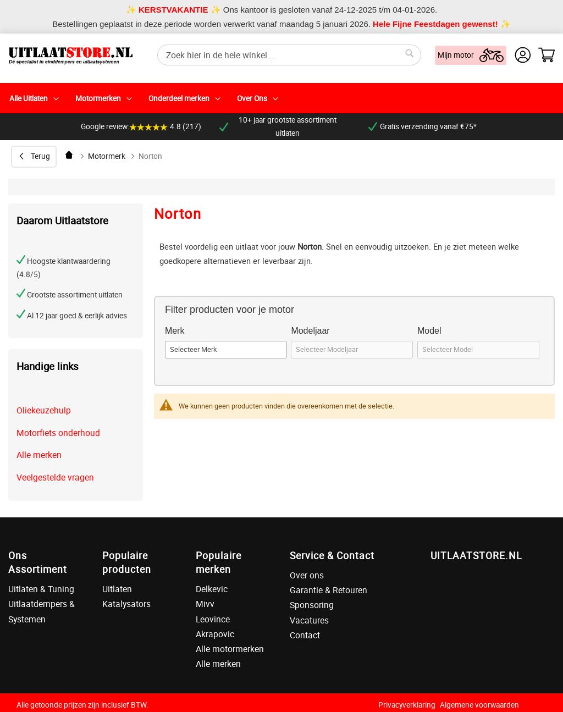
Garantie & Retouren (328, 590)
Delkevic (212, 589)
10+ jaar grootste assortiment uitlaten (277, 126)
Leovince (213, 619)
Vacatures (309, 620)
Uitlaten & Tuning (41, 589)
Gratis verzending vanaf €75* (422, 126)
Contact (305, 635)
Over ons (307, 575)
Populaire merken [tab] (218, 562)
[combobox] (289, 55)
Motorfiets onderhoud (58, 433)
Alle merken (39, 455)
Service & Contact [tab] (332, 555)
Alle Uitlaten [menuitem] (28, 98)
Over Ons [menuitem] (252, 98)
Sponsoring (312, 605)
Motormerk (106, 156)
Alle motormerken (230, 649)
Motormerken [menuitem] (98, 98)
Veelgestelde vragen (55, 477)
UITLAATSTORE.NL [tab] (476, 555)
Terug (40, 156)
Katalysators (126, 604)
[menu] (281, 98)
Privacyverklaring (406, 705)
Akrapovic (215, 634)
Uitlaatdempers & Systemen (41, 611)
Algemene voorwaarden (479, 705)
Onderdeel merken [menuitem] (178, 98)
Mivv (205, 604)
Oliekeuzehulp (43, 410)
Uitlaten (117, 589)
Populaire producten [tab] (126, 562)
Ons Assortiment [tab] (37, 562)
